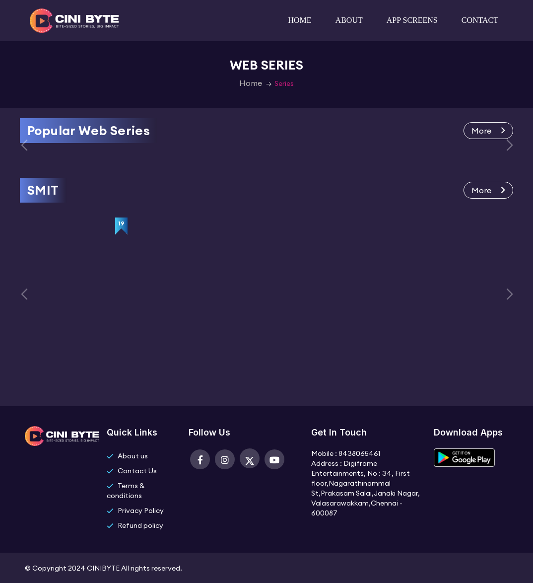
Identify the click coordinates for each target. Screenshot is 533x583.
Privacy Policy (141, 510)
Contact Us (137, 470)
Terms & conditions (126, 490)
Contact (480, 20)
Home (300, 20)
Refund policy (140, 525)
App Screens (412, 20)
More (488, 131)
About (349, 20)
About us (133, 455)
